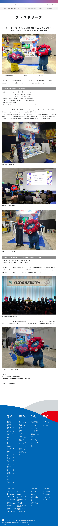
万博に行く (23, 5)
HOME (5, 8)
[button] (54, 400)
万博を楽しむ (17, 5)
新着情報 (49, 5)
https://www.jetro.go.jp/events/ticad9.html (24, 105)
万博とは (11, 5)
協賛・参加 (54, 5)
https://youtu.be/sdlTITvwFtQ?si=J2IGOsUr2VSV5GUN (16, 378)
